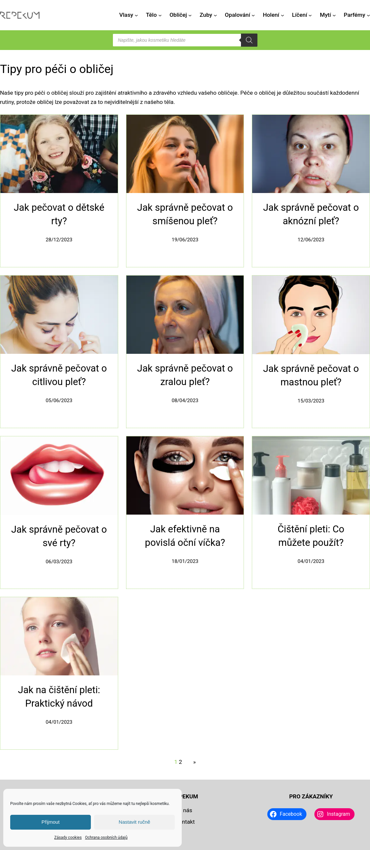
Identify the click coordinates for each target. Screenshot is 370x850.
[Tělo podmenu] (160, 15)
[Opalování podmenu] (253, 15)
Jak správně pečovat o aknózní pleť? (311, 214)
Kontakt (185, 821)
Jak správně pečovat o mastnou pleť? (311, 375)
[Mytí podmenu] (334, 15)
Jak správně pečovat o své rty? (59, 536)
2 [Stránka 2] (180, 762)
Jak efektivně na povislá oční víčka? (185, 535)
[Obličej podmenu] (190, 15)
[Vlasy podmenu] (136, 15)
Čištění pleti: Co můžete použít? (311, 535)
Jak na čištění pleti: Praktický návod (59, 696)
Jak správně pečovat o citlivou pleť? (59, 375)
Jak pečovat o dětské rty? (59, 214)
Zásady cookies (68, 837)
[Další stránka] (193, 762)
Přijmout (50, 822)
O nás (185, 810)
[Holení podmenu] (282, 15)
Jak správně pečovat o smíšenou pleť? (185, 214)
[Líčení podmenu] (310, 15)
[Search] (249, 40)
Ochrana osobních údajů (106, 837)
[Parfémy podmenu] (368, 15)
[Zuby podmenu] (215, 15)
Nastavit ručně (134, 822)
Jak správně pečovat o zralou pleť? (185, 375)
